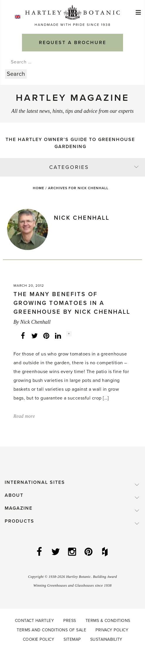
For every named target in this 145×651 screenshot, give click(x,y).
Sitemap (72, 639)
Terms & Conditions (108, 620)
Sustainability (106, 639)
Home (38, 188)
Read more (24, 416)
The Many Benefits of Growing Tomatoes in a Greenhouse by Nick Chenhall (71, 303)
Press (69, 620)
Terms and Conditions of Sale (51, 629)
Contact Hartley (34, 620)
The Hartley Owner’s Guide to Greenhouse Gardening (70, 143)
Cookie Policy (38, 639)
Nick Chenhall (35, 322)
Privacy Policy (111, 629)
